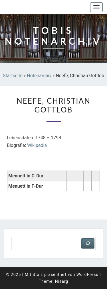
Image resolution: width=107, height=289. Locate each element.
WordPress (87, 274)
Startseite (13, 75)
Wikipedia (37, 145)
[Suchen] (87, 243)
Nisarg (61, 281)
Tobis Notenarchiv (32, 7)
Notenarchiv (39, 75)
